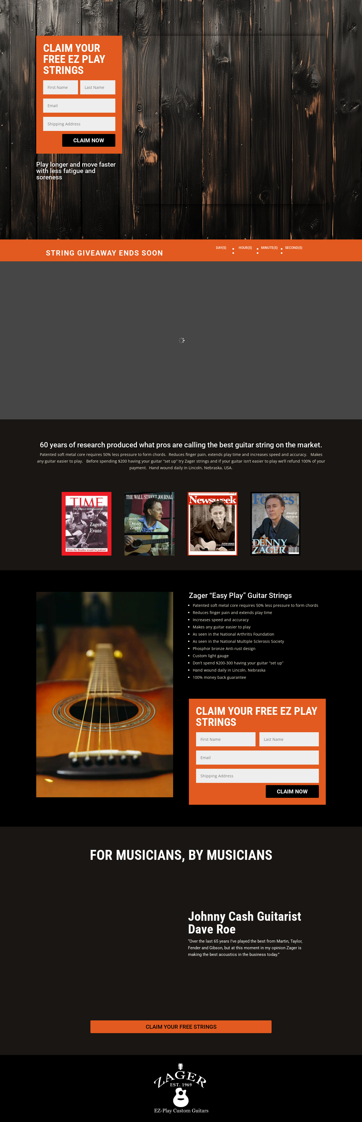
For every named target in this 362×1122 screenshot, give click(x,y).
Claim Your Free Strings (181, 1026)
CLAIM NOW (88, 140)
